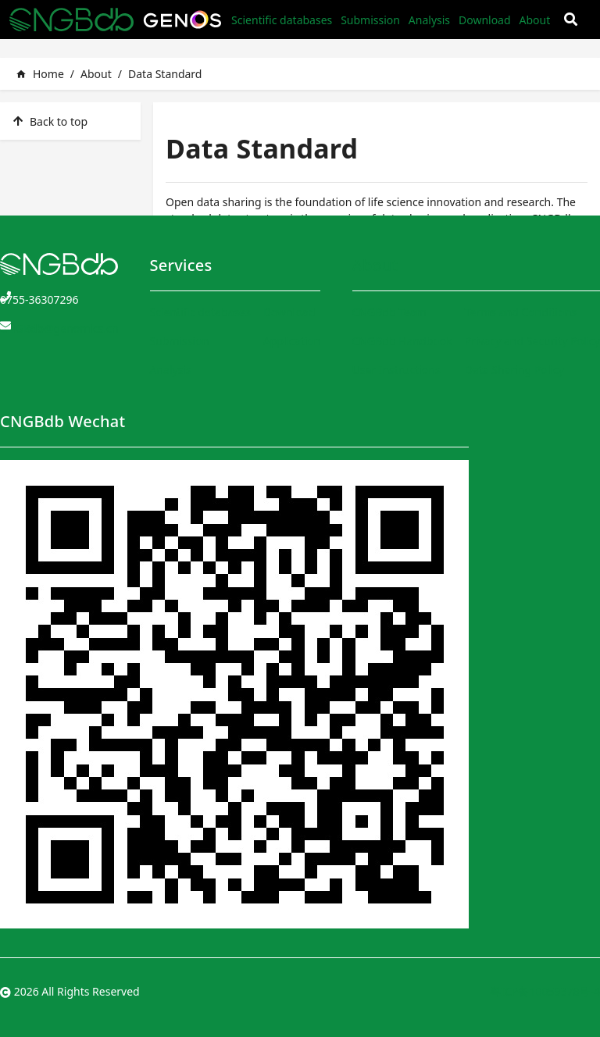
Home (40, 73)
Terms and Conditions (521, 312)
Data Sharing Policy (514, 369)
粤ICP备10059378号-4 (545, 991)
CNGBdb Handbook (402, 340)
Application (292, 340)
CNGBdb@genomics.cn (59, 328)
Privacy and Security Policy (532, 340)
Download (485, 19)
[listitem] (70, 121)
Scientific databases (281, 19)
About (534, 19)
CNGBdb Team (389, 312)
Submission (370, 19)
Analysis (429, 19)
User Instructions (396, 369)
